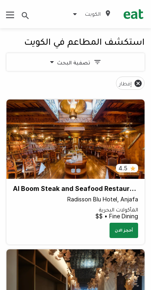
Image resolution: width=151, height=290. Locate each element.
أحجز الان (124, 230)
